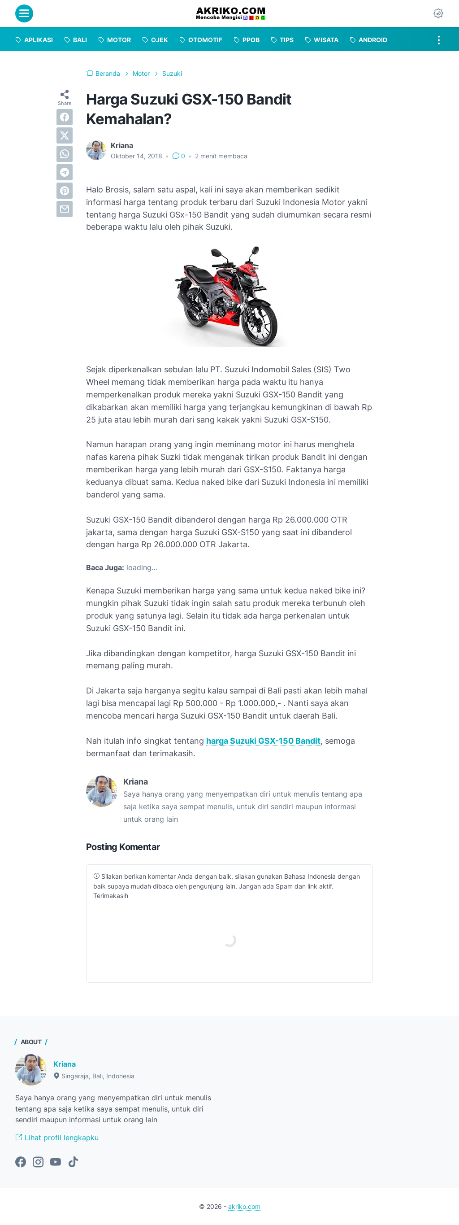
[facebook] (64, 117)
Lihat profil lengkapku (57, 1137)
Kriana (64, 1063)
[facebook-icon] (20, 1162)
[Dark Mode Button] (438, 13)
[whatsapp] (64, 154)
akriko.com (244, 1206)
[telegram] (64, 172)
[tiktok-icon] (73, 1162)
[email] (64, 209)
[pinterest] (64, 191)
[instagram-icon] (38, 1162)
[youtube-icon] (55, 1162)
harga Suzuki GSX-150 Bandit (263, 740)
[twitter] (64, 135)
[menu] (24, 13)
